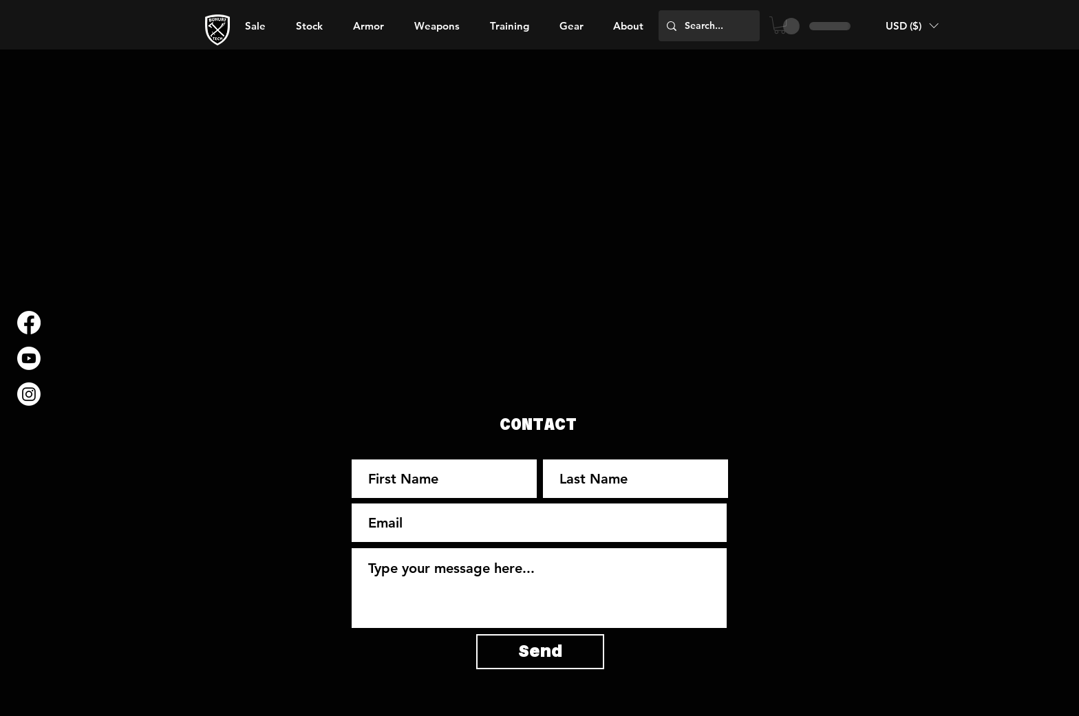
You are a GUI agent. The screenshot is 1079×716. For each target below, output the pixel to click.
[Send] (540, 651)
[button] (628, 26)
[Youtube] (29, 358)
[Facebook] (29, 322)
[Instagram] (29, 394)
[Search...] (708, 25)
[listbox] (912, 26)
